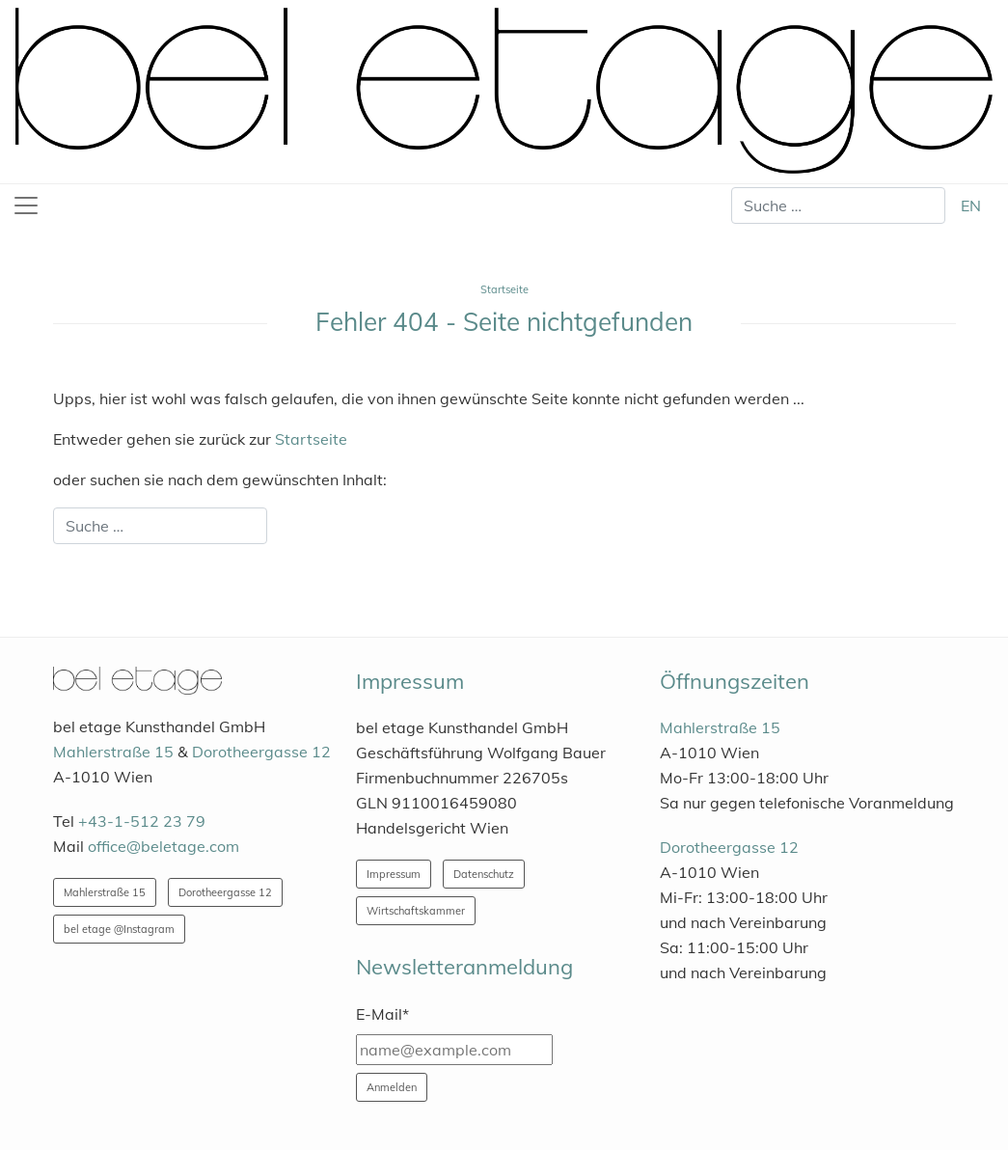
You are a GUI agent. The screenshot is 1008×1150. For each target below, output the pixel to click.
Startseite (311, 439)
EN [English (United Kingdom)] (971, 205)
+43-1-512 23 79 (141, 821)
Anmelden (392, 1087)
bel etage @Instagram (119, 929)
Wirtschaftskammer (416, 910)
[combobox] (838, 205)
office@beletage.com (163, 846)
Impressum (394, 874)
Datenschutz (483, 874)
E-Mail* (382, 1014)
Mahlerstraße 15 (113, 751)
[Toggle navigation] (26, 205)
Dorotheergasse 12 (261, 751)
